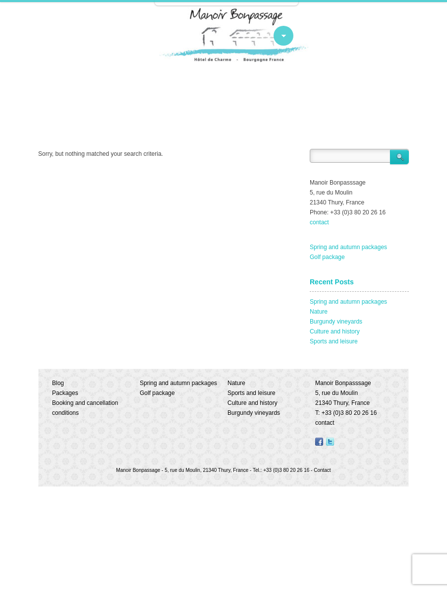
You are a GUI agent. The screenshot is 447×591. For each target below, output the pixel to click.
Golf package (327, 257)
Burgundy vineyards (336, 321)
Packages (65, 393)
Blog (58, 383)
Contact (322, 470)
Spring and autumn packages (348, 247)
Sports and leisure (334, 341)
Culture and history (335, 331)
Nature (319, 311)
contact (319, 222)
